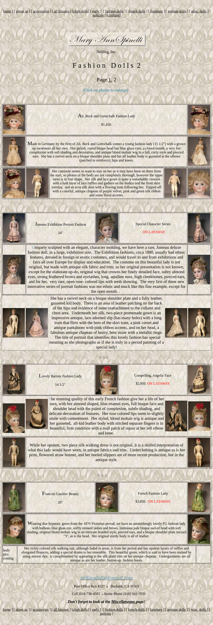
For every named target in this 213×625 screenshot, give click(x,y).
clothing (113, 15)
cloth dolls (80, 11)
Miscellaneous (123, 601)
